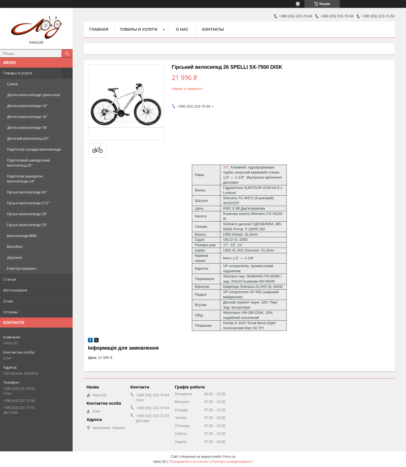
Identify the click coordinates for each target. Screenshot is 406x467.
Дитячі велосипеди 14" (27, 105)
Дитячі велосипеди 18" (27, 127)
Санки (12, 83)
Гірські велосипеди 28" (27, 213)
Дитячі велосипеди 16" (27, 116)
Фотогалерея (15, 290)
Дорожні (14, 257)
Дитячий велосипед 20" (28, 138)
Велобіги (14, 246)
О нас (8, 301)
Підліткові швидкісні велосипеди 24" (25, 179)
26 (225, 167)
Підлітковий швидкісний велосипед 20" (28, 163)
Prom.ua (229, 457)
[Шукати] (67, 53)
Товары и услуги (17, 72)
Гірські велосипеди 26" (27, 192)
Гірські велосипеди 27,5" (28, 202)
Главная (98, 29)
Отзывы (10, 311)
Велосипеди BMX (22, 235)
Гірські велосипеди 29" (27, 224)
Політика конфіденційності (232, 462)
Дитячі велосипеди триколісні (33, 94)
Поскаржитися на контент (189, 462)
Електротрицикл (21, 268)
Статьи (9, 279)
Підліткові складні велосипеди (34, 149)
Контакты (213, 29)
